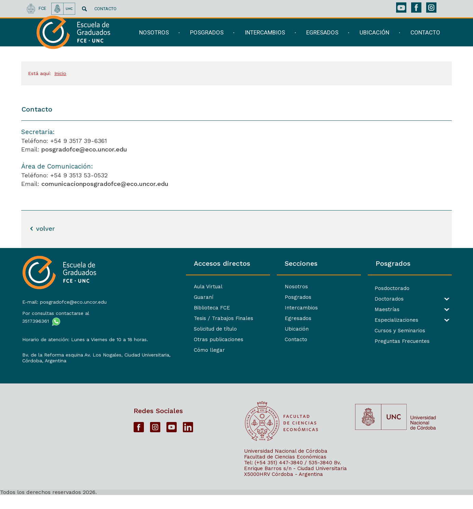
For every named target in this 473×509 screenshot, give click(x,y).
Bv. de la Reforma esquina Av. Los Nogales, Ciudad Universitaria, (72, 361)
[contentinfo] (236, 378)
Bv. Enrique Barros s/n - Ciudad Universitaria (295, 479)
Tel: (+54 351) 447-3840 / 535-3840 (288, 476)
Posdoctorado (373, 288)
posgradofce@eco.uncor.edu (84, 149)
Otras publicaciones (163, 339)
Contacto (259, 339)
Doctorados (370, 299)
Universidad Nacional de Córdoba (285, 465)
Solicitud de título (159, 329)
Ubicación (260, 329)
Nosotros (259, 286)
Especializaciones (378, 320)
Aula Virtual (152, 286)
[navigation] (285, 40)
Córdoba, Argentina (44, 370)
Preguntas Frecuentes (383, 341)
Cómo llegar (154, 350)
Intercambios (264, 308)
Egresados (261, 318)
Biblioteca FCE (156, 308)
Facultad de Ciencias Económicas (285, 470)
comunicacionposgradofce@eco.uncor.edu (104, 183)
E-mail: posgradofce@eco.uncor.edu (64, 300)
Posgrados (261, 297)
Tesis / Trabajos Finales (168, 318)
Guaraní (148, 297)
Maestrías (368, 309)
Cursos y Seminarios (381, 331)
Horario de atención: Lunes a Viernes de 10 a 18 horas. (71, 340)
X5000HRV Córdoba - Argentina (283, 488)
